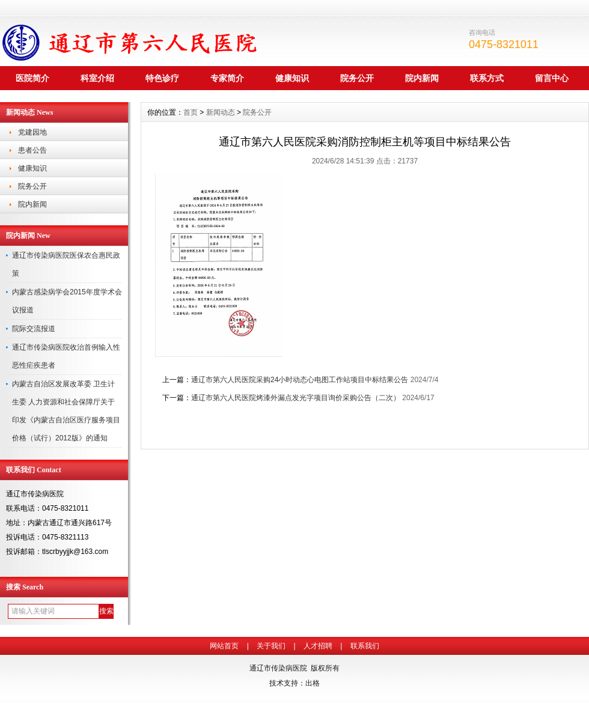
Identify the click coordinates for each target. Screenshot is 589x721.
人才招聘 (318, 646)
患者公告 (32, 150)
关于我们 (271, 646)
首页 (190, 112)
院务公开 (357, 78)
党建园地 (32, 132)
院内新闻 (422, 78)
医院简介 (32, 78)
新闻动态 (220, 112)
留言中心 (552, 78)
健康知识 (292, 78)
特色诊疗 (162, 78)
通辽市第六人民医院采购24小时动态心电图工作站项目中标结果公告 (299, 380)
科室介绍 (97, 78)
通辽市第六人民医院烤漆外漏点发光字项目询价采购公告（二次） (295, 398)
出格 (312, 683)
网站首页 (224, 646)
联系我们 (364, 646)
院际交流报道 (33, 328)
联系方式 (487, 78)
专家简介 (227, 78)
